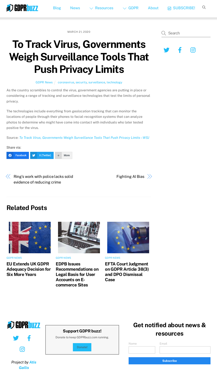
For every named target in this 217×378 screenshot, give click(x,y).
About (153, 8)
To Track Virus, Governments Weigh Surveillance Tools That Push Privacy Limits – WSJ (84, 138)
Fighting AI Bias (130, 176)
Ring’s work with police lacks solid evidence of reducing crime (43, 179)
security (81, 82)
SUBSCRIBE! (181, 8)
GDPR (130, 8)
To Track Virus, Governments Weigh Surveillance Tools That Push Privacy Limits (79, 56)
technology (114, 82)
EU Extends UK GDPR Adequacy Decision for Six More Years (28, 269)
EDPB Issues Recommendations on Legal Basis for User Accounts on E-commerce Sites (77, 274)
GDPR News (44, 82)
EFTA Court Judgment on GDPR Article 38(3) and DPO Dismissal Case (127, 271)
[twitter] (167, 49)
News (75, 8)
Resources (101, 8)
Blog (57, 8)
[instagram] (194, 49)
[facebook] (180, 49)
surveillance (96, 82)
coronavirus (66, 82)
